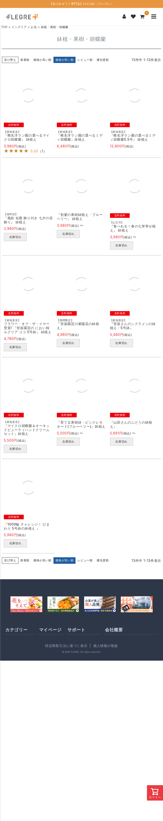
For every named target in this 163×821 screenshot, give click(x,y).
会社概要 (114, 629)
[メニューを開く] (153, 16)
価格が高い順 (42, 60)
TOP (4, 27)
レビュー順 (85, 60)
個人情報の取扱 (105, 646)
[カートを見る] (142, 16)
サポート (76, 629)
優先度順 (103, 60)
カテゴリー (16, 629)
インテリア (19, 27)
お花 (34, 27)
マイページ (50, 629)
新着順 (24, 60)
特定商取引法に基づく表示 (66, 646)
